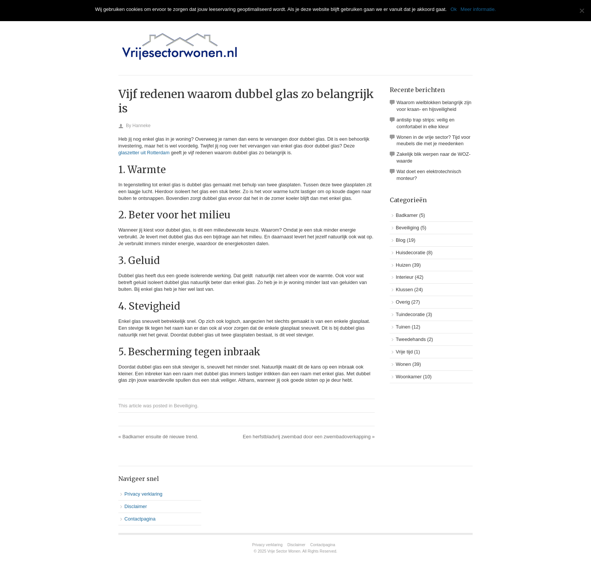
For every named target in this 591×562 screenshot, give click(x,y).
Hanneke (141, 125)
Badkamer (407, 215)
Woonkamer (409, 376)
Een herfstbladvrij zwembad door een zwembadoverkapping (309, 436)
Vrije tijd (404, 352)
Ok (453, 9)
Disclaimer (135, 506)
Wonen (403, 364)
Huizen (403, 265)
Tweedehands (411, 339)
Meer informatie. (478, 9)
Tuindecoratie (410, 314)
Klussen (404, 289)
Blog (401, 240)
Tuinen (403, 327)
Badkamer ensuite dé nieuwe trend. (158, 436)
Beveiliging (185, 405)
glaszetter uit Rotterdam (144, 152)
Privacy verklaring (143, 494)
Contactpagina (140, 519)
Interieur (404, 277)
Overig (403, 302)
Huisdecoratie (410, 252)
